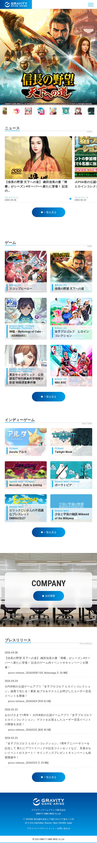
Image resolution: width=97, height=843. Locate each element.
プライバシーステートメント (41, 828)
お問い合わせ (63, 828)
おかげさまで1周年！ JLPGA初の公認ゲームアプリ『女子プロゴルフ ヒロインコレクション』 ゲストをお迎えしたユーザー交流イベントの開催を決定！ (48, 719)
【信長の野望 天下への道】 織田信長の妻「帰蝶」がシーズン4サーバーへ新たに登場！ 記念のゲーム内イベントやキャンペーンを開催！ (47, 662)
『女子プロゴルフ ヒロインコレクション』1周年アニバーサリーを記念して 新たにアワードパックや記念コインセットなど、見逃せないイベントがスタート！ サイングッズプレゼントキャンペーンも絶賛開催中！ (48, 750)
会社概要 (48, 595)
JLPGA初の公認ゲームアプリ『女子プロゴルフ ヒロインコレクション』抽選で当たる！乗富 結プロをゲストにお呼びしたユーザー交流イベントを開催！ (48, 691)
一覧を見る (48, 212)
